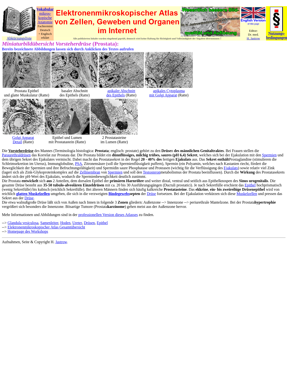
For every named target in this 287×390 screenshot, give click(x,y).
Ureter (77, 223)
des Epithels (115, 95)
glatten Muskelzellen (33, 194)
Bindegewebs (119, 194)
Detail (17, 142)
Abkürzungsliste (19, 38)
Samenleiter (49, 223)
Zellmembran (90, 172)
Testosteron (152, 172)
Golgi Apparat (23, 138)
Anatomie (45, 22)
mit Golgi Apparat (163, 95)
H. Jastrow (253, 38)
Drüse (151, 194)
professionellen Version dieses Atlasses (108, 215)
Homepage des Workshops (28, 231)
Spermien (269, 155)
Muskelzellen (246, 194)
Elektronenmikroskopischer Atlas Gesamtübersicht (46, 227)
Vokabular (45, 9)
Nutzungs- (276, 33)
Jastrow (61, 242)
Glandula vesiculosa (23, 223)
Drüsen (89, 223)
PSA (78, 164)
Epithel (250, 185)
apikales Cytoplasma (169, 91)
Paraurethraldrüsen (16, 155)
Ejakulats (231, 168)
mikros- (45, 13)
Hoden (65, 223)
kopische (45, 18)
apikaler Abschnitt (121, 91)
